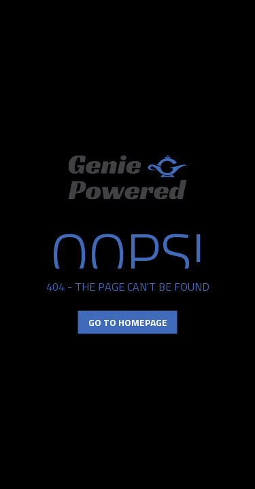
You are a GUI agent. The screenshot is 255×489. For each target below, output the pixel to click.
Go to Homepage (127, 322)
